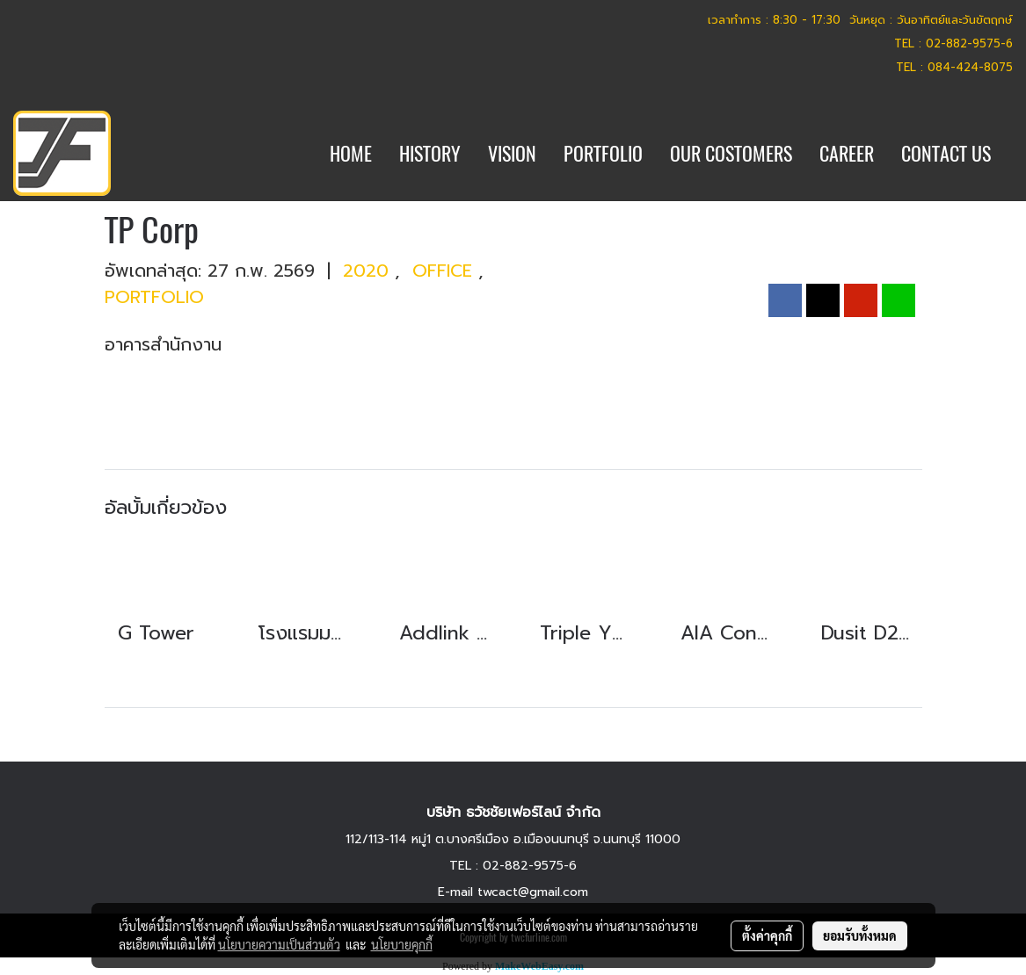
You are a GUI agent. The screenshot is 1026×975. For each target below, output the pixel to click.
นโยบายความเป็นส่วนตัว (279, 944)
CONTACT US (946, 154)
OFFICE (445, 270)
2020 (369, 270)
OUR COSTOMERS (731, 154)
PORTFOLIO (603, 154)
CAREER (846, 154)
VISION (512, 154)
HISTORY (430, 154)
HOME (351, 154)
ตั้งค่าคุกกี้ (767, 935)
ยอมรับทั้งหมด (860, 935)
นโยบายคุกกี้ (402, 944)
